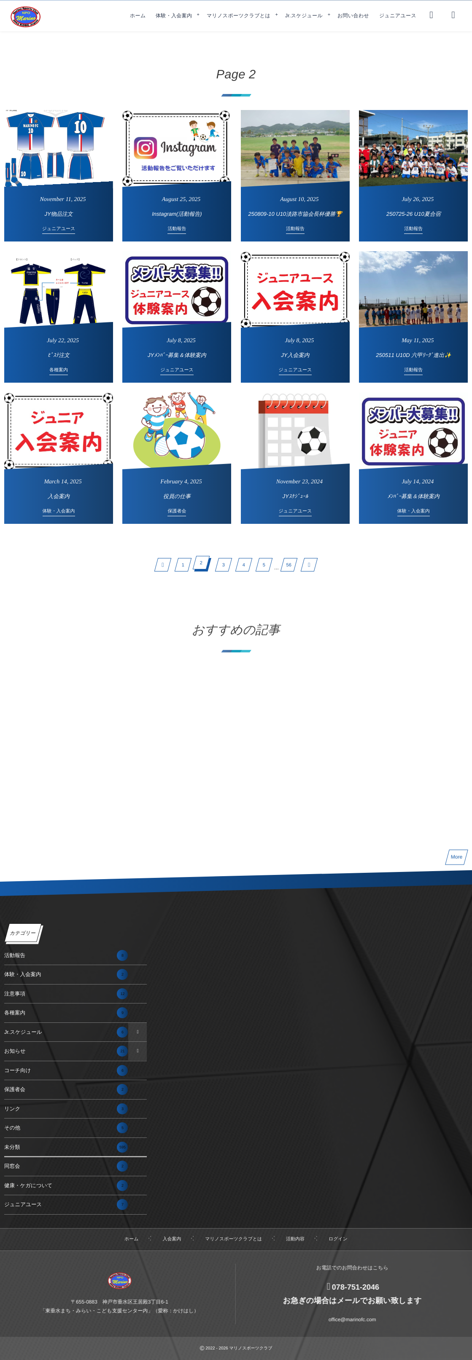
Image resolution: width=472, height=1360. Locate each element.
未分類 (66, 1147)
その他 (66, 1127)
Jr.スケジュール (66, 1032)
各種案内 (66, 1012)
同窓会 (66, 1166)
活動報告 (66, 955)
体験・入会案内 (66, 974)
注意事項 (66, 993)
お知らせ (66, 1051)
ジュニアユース (66, 1204)
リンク (66, 1108)
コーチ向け (66, 1070)
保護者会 (66, 1089)
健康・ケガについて (66, 1185)
